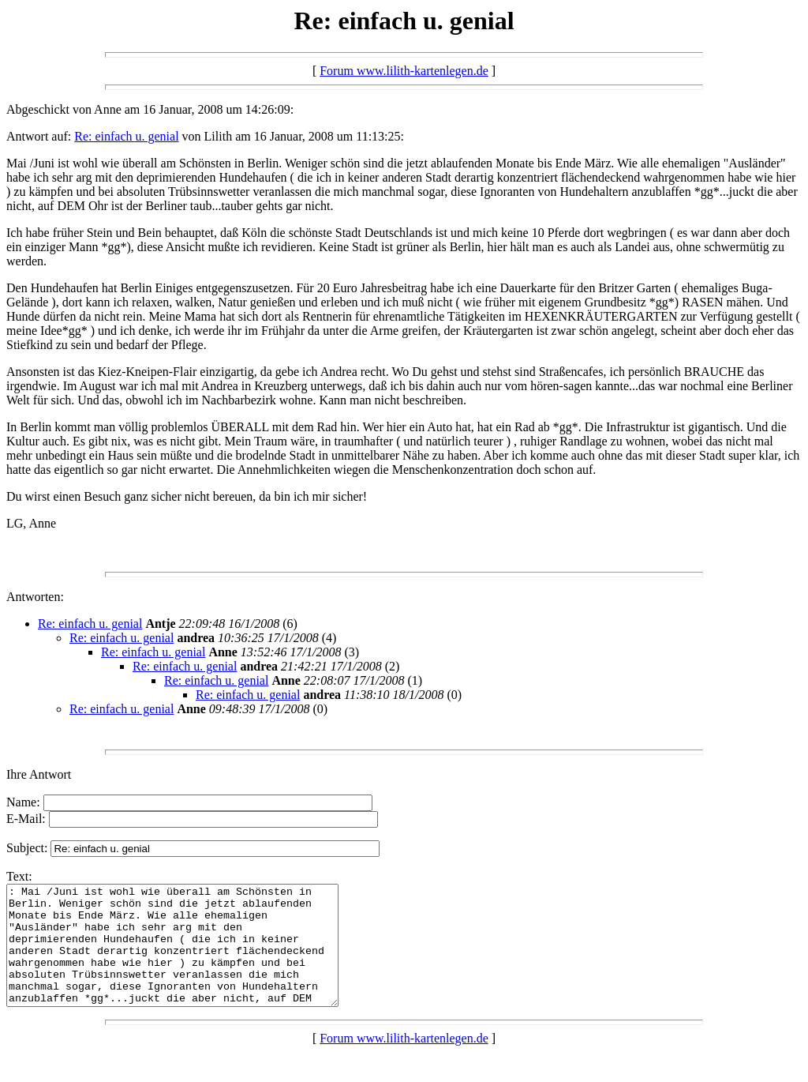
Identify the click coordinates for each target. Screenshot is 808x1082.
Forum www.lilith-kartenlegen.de (404, 70)
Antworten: (35, 596)
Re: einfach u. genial (126, 136)
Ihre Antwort (38, 774)
